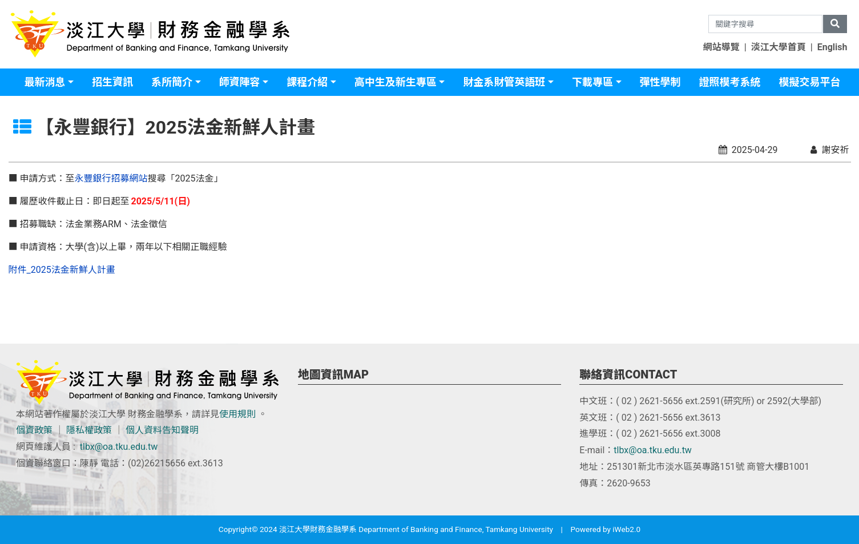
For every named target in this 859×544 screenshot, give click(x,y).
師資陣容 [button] (239, 82)
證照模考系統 (730, 82)
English (832, 47)
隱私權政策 (89, 430)
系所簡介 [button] (171, 82)
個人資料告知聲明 (162, 430)
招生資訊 (112, 82)
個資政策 (34, 430)
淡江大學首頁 (778, 47)
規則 (246, 414)
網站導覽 (721, 47)
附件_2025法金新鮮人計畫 (62, 269)
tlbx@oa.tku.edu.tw (119, 446)
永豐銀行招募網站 (110, 178)
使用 (228, 414)
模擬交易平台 (810, 82)
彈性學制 (660, 82)
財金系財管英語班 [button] (504, 82)
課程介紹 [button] (307, 82)
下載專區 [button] (592, 82)
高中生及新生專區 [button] (395, 82)
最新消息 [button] (44, 82)
